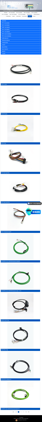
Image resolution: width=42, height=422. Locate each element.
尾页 (28, 411)
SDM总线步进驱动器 (36, 14)
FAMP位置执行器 (29, 14)
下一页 (26, 411)
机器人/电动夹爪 (24, 16)
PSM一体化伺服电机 (34, 12)
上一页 (16, 411)
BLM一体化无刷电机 (19, 12)
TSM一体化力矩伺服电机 (21, 14)
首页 (7, 10)
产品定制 (34, 16)
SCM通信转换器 (8, 16)
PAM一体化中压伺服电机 (13, 14)
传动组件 (13, 16)
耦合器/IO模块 (18, 16)
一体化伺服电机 (21, 417)
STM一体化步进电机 (12, 12)
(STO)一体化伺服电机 (5, 14)
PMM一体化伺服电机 (27, 12)
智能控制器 (5, 12)
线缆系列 (12, 10)
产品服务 (9, 10)
